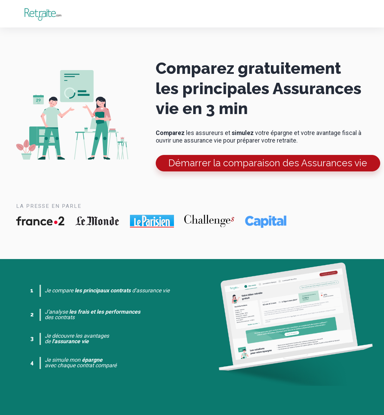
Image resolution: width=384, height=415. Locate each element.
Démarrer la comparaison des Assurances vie (267, 162)
